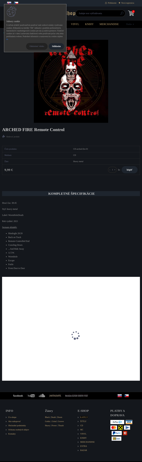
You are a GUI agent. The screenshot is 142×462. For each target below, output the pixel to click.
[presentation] (4, 339)
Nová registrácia (127, 3)
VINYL (75, 24)
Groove (61, 422)
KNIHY (89, 24)
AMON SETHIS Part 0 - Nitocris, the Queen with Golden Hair (23, 349)
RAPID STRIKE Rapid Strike (110, 347)
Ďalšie (129, 24)
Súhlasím (56, 46)
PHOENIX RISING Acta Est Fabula (66, 347)
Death (53, 418)
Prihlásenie (112, 3)
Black (47, 418)
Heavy (47, 426)
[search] (104, 14)
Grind (54, 422)
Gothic (47, 422)
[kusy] (111, 170)
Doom (59, 418)
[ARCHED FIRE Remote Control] (71, 81)
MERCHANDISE (109, 24)
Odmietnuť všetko (37, 46)
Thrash (61, 426)
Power (54, 426)
